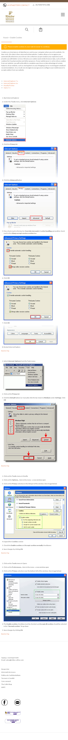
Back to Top (5, 351)
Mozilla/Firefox (9, 85)
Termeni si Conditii (7, 678)
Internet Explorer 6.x (11, 83)
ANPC (3, 687)
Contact (25, 5)
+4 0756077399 (13, 5)
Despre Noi (5, 669)
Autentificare (42, 5)
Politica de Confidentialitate (10, 675)
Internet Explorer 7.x (11, 81)
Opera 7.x (7, 88)
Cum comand (6, 681)
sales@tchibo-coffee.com (15, 660)
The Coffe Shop (6, 684)
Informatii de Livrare (8, 672)
